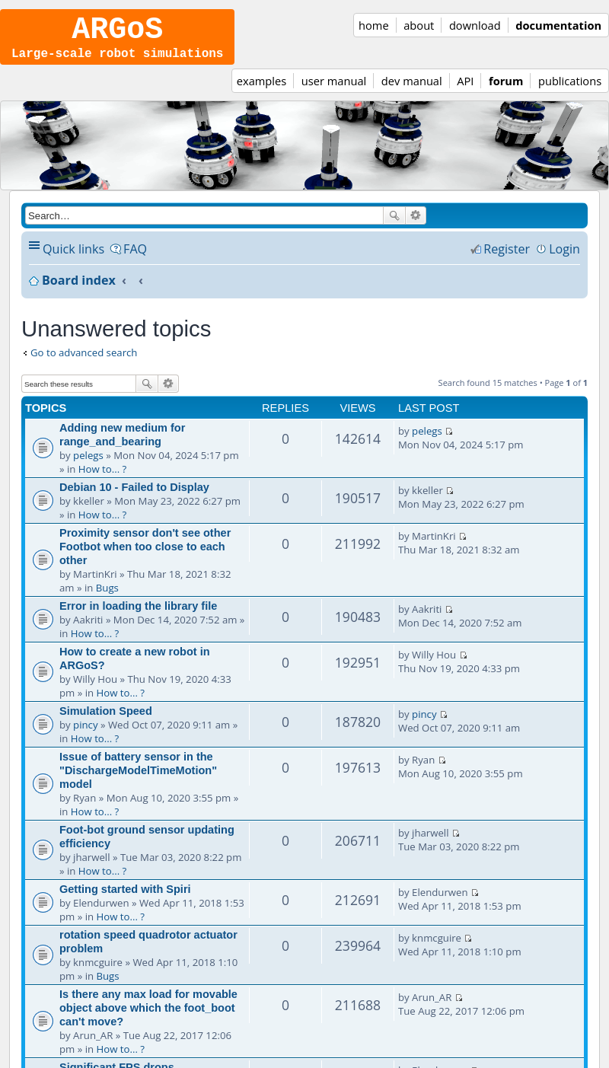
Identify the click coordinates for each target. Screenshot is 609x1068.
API (465, 91)
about (418, 25)
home (374, 25)
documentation (558, 25)
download (475, 25)
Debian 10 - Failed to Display (134, 498)
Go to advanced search (83, 363)
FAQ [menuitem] (135, 259)
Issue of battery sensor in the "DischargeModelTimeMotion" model (138, 781)
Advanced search (416, 226)
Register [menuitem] (506, 259)
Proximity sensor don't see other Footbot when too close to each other (145, 557)
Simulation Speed (105, 722)
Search (394, 226)
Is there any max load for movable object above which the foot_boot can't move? (148, 1018)
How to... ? (102, 479)
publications (569, 91)
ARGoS (117, 34)
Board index (79, 290)
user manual (334, 91)
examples (262, 91)
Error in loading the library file (138, 617)
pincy (85, 735)
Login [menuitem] (564, 259)
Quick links (73, 259)
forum (506, 91)
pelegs (88, 466)
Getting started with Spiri (125, 900)
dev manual (411, 91)
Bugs (107, 598)
